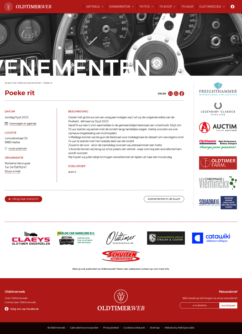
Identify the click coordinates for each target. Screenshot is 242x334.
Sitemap (155, 327)
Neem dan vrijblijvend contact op (135, 269)
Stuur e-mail (12, 171)
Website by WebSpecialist (179, 327)
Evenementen (119, 6)
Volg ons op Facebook (24, 308)
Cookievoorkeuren (134, 327)
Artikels (93, 6)
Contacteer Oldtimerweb (20, 302)
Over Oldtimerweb (16, 298)
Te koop (165, 6)
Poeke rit (48, 83)
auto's (72, 172)
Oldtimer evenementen (29, 83)
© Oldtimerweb (56, 327)
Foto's (145, 6)
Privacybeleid (111, 327)
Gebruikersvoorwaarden (84, 327)
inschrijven (228, 305)
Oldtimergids (210, 6)
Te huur (187, 6)
